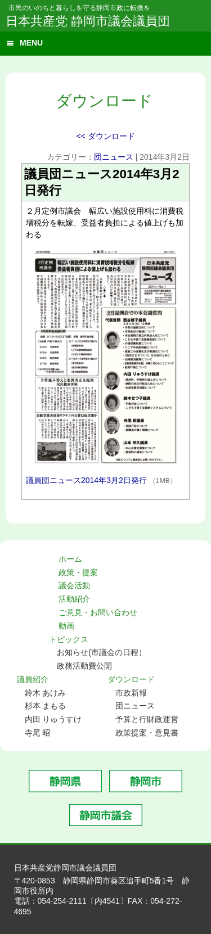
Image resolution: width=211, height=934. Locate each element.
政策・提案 (78, 572)
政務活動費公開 (84, 665)
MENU (31, 42)
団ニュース (113, 156)
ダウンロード (131, 679)
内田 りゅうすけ (53, 719)
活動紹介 (74, 598)
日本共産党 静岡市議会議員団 (88, 21)
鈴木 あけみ (45, 692)
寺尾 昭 (38, 732)
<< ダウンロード (105, 136)
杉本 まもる (45, 705)
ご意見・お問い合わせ (98, 612)
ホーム (70, 558)
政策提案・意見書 (146, 732)
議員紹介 (32, 679)
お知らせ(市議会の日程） (101, 652)
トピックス (68, 639)
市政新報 (131, 692)
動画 (66, 625)
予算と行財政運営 (146, 719)
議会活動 (74, 585)
